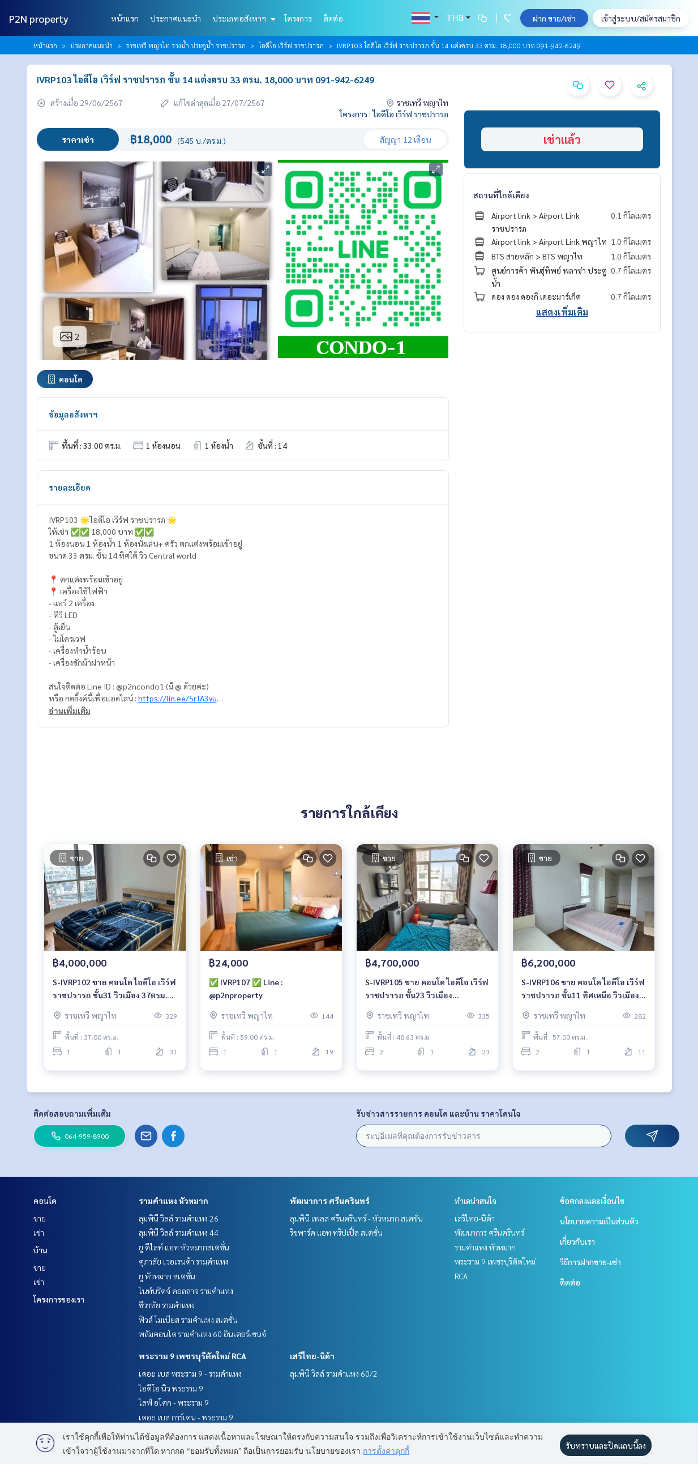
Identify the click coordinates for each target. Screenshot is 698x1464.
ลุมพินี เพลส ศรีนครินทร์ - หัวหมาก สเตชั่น (356, 1218)
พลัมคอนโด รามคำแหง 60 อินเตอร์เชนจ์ (202, 1334)
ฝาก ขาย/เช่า (554, 18)
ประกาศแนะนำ (175, 18)
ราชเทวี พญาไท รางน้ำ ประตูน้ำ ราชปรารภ (186, 45)
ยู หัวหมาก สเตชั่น (167, 1276)
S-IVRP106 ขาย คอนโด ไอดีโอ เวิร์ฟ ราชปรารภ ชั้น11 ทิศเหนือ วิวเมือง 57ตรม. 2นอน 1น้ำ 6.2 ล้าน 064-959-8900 (583, 992)
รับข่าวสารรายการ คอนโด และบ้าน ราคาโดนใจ (438, 1113)
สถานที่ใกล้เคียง (501, 195)
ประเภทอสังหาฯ (242, 18)
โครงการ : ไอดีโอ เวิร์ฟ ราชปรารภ (394, 114)
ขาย (39, 1218)
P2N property (38, 18)
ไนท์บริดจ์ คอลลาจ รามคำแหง (186, 1291)
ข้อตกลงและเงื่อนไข (592, 1200)
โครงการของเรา (58, 1299)
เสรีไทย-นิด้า (312, 1356)
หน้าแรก (125, 18)
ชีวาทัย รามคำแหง (167, 1305)
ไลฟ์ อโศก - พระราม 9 (174, 1402)
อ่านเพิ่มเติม (70, 710)
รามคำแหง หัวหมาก (173, 1200)
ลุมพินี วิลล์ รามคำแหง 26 (179, 1218)
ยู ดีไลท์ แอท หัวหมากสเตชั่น (184, 1247)
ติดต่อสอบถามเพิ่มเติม (72, 1113)
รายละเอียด (70, 487)
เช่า (38, 1232)
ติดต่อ (333, 18)
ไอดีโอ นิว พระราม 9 (171, 1388)
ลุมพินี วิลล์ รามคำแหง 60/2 (334, 1373)
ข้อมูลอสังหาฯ (73, 414)
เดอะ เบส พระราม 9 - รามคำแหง (190, 1373)
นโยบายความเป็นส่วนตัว (599, 1221)
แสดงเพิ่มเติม (562, 312)
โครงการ (298, 18)
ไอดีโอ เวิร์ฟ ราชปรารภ (291, 45)
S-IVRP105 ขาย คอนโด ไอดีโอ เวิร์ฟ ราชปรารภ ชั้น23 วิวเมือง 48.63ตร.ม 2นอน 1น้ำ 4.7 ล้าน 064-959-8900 (427, 992)
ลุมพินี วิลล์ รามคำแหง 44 (179, 1232)
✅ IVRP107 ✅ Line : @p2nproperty (245, 991)
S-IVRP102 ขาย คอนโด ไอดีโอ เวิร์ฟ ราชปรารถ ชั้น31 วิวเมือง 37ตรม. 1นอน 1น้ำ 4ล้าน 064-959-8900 (114, 992)
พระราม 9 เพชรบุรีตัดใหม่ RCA (192, 1356)
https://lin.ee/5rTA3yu (177, 698)
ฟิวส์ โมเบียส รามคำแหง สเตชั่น (188, 1319)
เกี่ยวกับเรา (577, 1241)
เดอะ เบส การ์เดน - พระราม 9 (186, 1417)
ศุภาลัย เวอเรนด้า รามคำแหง (184, 1261)
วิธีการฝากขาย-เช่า (590, 1262)
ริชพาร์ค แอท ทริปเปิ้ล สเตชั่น (336, 1232)
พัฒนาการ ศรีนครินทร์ (330, 1200)
